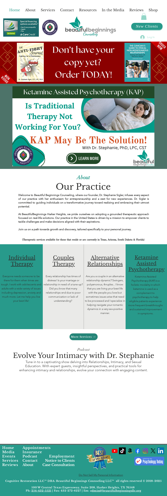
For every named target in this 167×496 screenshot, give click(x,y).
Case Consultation (58, 465)
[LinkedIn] (160, 450)
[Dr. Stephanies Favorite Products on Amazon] (130, 450)
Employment (62, 456)
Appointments (36, 448)
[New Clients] (147, 26)
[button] (144, 16)
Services (10, 461)
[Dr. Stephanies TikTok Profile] (122, 450)
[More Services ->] (84, 336)
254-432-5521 (41, 490)
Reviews (10, 465)
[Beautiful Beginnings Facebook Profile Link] (137, 450)
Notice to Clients (60, 461)
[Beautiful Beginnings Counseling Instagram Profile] (145, 450)
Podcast (29, 456)
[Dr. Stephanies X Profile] (153, 450)
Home (8, 448)
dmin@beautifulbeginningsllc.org (116, 490)
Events (8, 456)
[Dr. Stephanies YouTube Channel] (114, 450)
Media (8, 452)
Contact (30, 461)
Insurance (32, 452)
